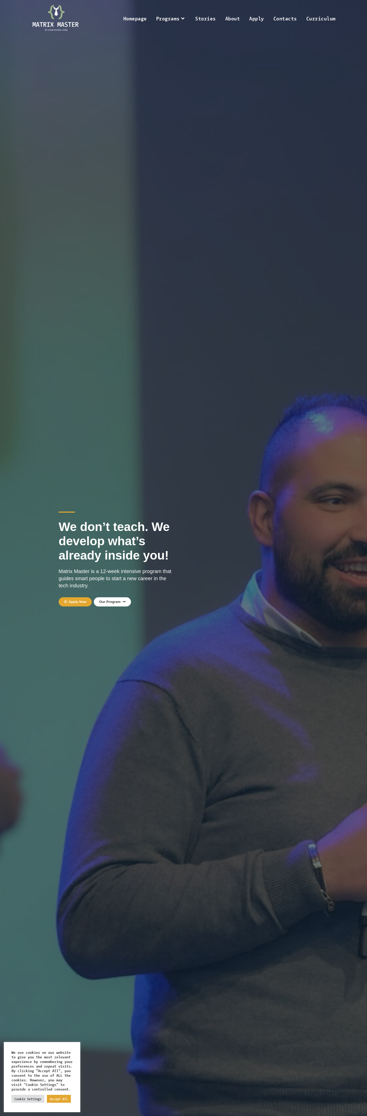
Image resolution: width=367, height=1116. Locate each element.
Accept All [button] (59, 1099)
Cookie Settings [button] (28, 1099)
